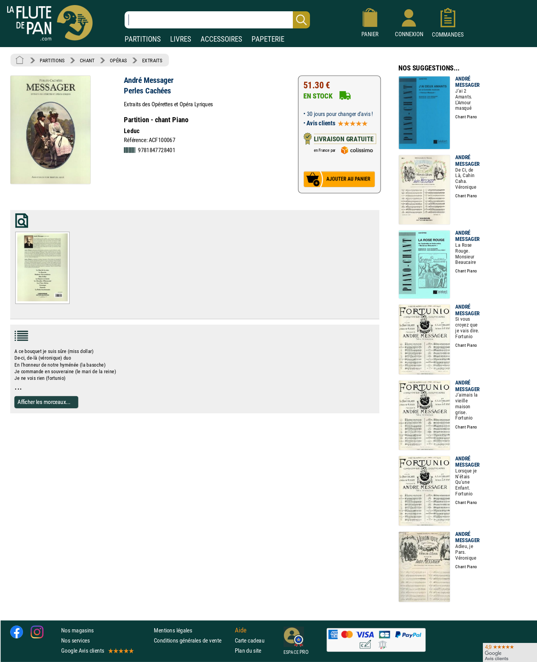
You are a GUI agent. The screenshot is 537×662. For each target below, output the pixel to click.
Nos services (75, 640)
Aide (240, 630)
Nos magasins (77, 630)
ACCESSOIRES (221, 39)
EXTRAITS (152, 60)
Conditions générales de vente (192, 640)
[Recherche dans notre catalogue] (217, 19)
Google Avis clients (97, 651)
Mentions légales (173, 630)
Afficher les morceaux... (44, 402)
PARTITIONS (143, 39)
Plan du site (248, 651)
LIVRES (180, 39)
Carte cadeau (249, 640)
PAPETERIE (268, 39)
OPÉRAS (118, 60)
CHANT (87, 60)
